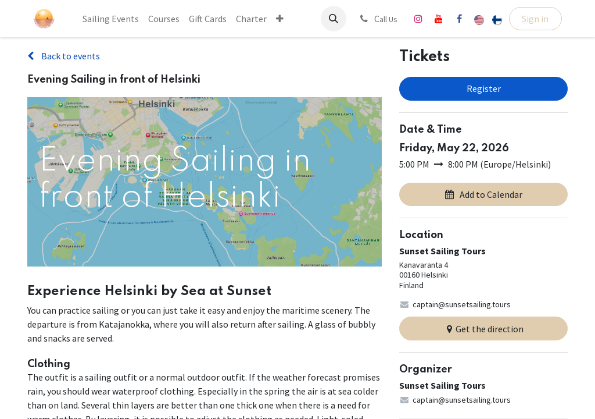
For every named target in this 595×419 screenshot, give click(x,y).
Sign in (535, 18)
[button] (333, 18)
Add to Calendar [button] (483, 194)
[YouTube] (438, 18)
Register (484, 88)
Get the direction (483, 329)
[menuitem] (111, 18)
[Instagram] (418, 18)
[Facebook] (459, 18)
